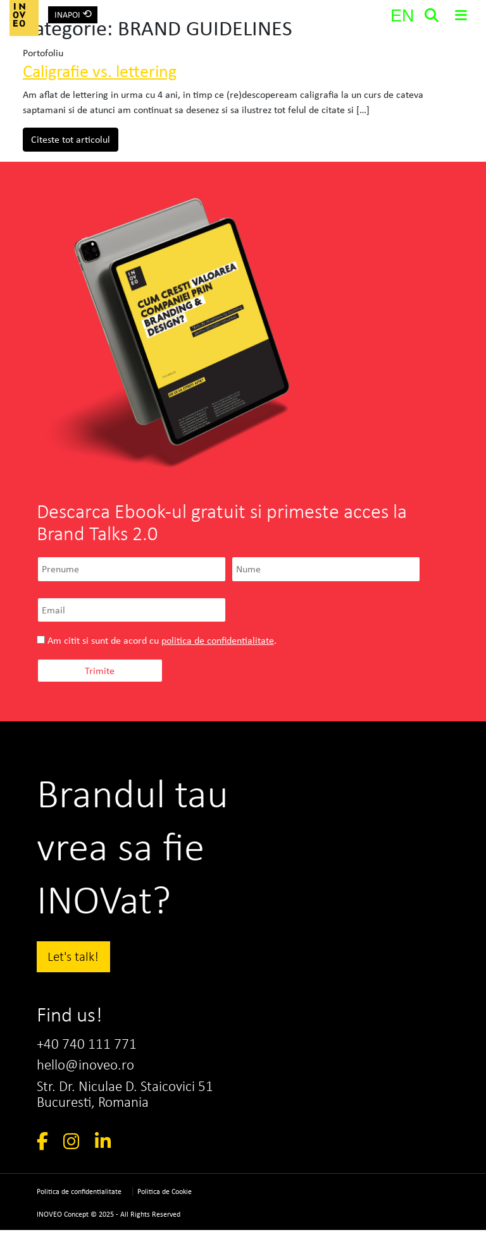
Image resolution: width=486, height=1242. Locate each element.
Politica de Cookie (164, 1203)
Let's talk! (73, 956)
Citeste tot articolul (74, 138)
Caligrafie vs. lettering (100, 71)
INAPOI (73, 13)
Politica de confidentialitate (79, 1203)
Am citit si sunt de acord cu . (157, 640)
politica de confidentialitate (217, 640)
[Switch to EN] (401, 15)
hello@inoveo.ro (90, 1070)
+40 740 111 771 (91, 1047)
